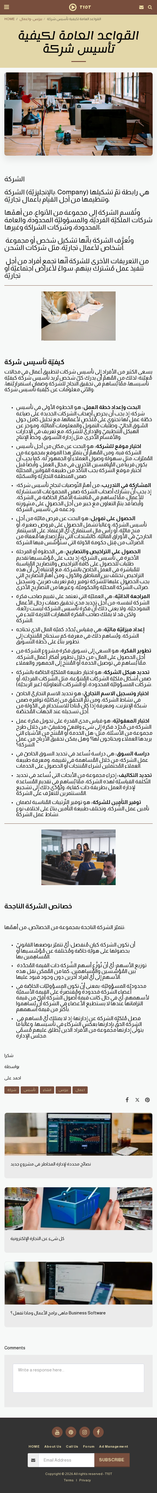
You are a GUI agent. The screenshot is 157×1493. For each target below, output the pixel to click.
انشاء (47, 1090)
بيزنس (63, 1090)
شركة (11, 1090)
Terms (69, 1480)
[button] (6, 7)
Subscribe (111, 1460)
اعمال (80, 1090)
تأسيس (30, 1090)
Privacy (85, 1480)
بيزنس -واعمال (31, 19)
